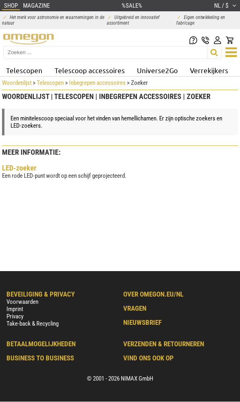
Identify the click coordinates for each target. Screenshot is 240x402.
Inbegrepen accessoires (97, 82)
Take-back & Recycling (32, 323)
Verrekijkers (209, 70)
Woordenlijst (17, 82)
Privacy (14, 316)
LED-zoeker (19, 168)
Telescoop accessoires (90, 70)
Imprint (14, 309)
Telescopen (24, 70)
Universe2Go (157, 70)
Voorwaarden (22, 301)
